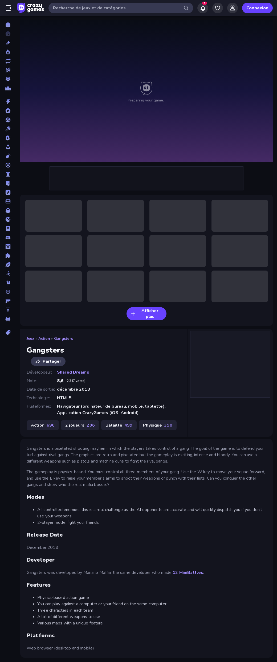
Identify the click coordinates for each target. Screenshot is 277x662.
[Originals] (8, 70)
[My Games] (217, 8)
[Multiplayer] (8, 79)
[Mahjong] (8, 228)
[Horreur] (8, 210)
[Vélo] (8, 309)
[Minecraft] (8, 246)
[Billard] (8, 128)
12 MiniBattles (188, 572)
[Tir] (8, 291)
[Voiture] (8, 319)
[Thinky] (8, 282)
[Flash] (8, 192)
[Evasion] (8, 183)
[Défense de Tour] (8, 174)
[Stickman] (8, 273)
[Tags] (8, 332)
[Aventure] (8, 110)
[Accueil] (8, 24)
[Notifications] (202, 8)
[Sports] (8, 264)
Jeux (31, 338)
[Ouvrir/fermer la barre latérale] (8, 8)
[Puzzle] (8, 255)
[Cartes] (8, 137)
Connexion (257, 8)
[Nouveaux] (8, 42)
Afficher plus (144, 314)
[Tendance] (8, 51)
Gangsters (63, 338)
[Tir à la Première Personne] (8, 300)
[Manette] (8, 237)
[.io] (8, 219)
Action (44, 338)
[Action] (8, 101)
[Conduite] (8, 165)
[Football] (8, 201)
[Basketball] (8, 119)
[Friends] (232, 8)
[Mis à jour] (8, 61)
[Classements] (8, 88)
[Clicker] (8, 156)
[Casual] (8, 147)
